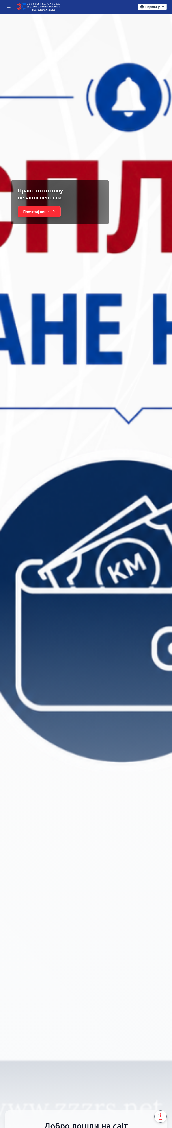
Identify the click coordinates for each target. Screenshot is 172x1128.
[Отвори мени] (8, 6)
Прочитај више (39, 211)
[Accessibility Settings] (160, 1116)
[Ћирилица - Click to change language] (152, 7)
